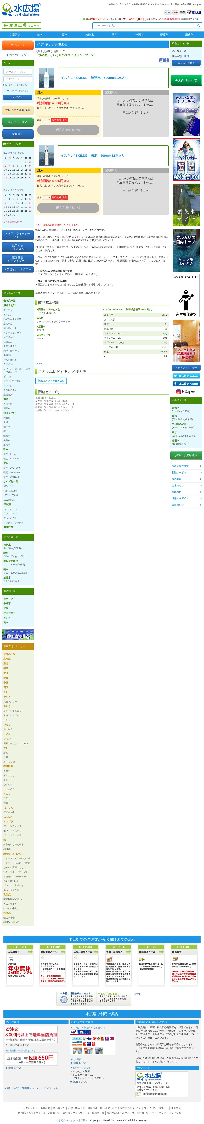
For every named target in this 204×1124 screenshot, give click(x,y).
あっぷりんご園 (11, 890)
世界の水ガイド (180, 498)
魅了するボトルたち (18, 247)
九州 (5, 692)
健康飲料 (8, 527)
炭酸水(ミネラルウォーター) (63, 404)
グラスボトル (10, 513)
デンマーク (68, 410)
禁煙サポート (10, 328)
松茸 (5, 798)
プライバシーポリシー (156, 1108)
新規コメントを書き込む (51, 380)
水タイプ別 (9, 413)
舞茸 (5, 803)
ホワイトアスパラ (12, 831)
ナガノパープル (11, 715)
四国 (5, 687)
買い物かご (59, 1108)
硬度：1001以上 (11, 477)
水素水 (6, 444)
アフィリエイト (177, 1113)
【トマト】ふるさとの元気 (16, 863)
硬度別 (164, 34)
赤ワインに (9, 364)
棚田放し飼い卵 (11, 922)
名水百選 (176, 491)
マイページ (18, 45)
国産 (114, 34)
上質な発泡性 (10, 346)
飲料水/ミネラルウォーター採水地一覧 (83, 1113)
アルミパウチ (10, 518)
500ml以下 (8, 486)
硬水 (64, 34)
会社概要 (186, 4)
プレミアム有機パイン (14, 885)
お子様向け (9, 337)
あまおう (7, 729)
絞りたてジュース (13, 853)
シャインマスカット (13, 711)
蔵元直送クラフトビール (17, 259)
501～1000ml (10, 490)
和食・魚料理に (11, 351)
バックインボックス (13, 522)
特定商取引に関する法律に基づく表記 (120, 1108)
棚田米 (6, 849)
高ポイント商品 (17, 122)
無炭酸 (6, 417)
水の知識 (176, 479)
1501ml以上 (9, 500)
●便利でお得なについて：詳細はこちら (31, 1088)
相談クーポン (179, 472)
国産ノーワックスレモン (15, 743)
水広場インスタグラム (17, 269)
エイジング (9, 314)
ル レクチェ (9, 761)
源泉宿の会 (178, 504)
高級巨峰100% (10, 881)
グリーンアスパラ (12, 826)
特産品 (7, 913)
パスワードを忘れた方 (17, 91)
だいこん (8, 807)
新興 (5, 757)
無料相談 (92, 1108)
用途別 (189, 34)
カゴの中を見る (18, 55)
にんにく (8, 816)
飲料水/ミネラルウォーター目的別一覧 (128, 1113)
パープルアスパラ (12, 835)
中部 (5, 673)
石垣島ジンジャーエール (15, 876)
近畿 (5, 677)
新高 (5, 752)
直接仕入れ (9, 394)
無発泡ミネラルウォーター (62, 407)
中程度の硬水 (14, 563)
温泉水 (6, 440)
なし (5, 748)
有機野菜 (8, 766)
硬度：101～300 (11, 468)
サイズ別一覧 (10, 481)
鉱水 (5, 431)
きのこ (7, 793)
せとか (7, 734)
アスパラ (8, 821)
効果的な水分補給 (12, 319)
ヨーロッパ (54, 410)
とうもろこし (10, 789)
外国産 (139, 34)
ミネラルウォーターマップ (17, 235)
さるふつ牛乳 (10, 904)
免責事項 (176, 1108)
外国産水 (7, 404)
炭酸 (5, 422)
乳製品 (7, 894)
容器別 (7, 504)
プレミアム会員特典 (17, 110)
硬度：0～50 (9, 454)
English (198, 4)
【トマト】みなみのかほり (16, 858)
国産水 (6, 408)
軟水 (40, 34)
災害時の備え (10, 390)
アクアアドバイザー (186, 367)
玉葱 (5, 780)
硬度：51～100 (11, 458)
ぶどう (7, 706)
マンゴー (8, 697)
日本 (5, 622)
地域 (5, 399)
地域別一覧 (41, 410)
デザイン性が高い (12, 381)
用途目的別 (9, 305)
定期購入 (14, 34)
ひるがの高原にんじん (14, 867)
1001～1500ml (10, 495)
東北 (5, 663)
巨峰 (5, 720)
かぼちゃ (7, 784)
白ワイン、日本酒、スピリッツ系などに (16, 370)
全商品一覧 (9, 300)
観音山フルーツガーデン (15, 872)
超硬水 (12, 579)
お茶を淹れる (10, 359)
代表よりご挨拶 (180, 466)
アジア (7, 617)
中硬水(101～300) (58, 401)
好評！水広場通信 (186, 455)
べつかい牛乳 (10, 908)
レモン (7, 738)
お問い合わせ (30, 1108)
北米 (5, 608)
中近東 (7, 603)
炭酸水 (90, 34)
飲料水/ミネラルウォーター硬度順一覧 (39, 1113)
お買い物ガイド (141, 4)
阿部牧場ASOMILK (12, 899)
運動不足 (7, 323)
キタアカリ (9, 775)
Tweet (38, 363)
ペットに (7, 385)
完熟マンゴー (10, 701)
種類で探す (41, 397)
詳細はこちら (13, 1068)
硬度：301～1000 (12, 472)
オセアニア (9, 613)
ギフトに (7, 376)
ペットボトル (10, 509)
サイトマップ (158, 1113)
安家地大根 (9, 812)
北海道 (7, 658)
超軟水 (12, 546)
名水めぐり (178, 485)
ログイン (17, 97)
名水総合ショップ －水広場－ (73, 1120)
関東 (5, 668)
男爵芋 (6, 771)
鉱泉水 (52, 397)
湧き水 (6, 426)
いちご (7, 724)
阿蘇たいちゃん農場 (13, 844)
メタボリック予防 (12, 332)
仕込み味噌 (9, 917)
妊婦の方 (7, 341)
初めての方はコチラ (120, 4)
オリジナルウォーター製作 (165, 4)
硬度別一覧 (41, 401)
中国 (5, 682)
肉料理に (7, 355)
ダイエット (9, 310)
